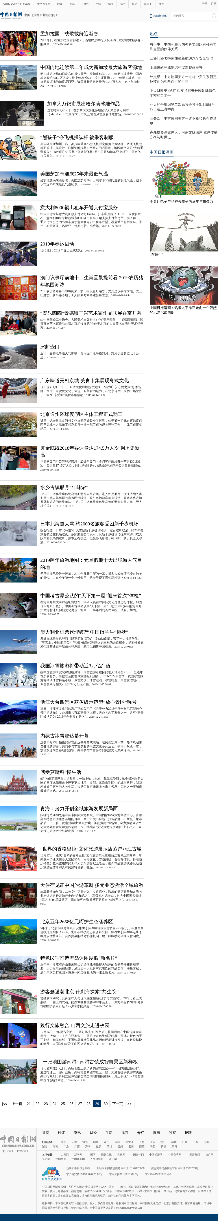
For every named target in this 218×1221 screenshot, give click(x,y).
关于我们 (7, 1151)
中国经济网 (156, 1154)
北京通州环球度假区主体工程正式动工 (81, 414)
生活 (98, 4)
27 (80, 1104)
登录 (204, 3)
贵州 (120, 1146)
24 (54, 1104)
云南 (131, 1146)
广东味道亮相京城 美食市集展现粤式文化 (84, 380)
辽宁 (106, 1142)
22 (37, 1104)
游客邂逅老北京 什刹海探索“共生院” (79, 991)
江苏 (152, 1142)
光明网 (46, 1159)
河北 (85, 1142)
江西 (184, 1142)
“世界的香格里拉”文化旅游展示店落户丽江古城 (91, 849)
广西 (77, 1146)
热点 (154, 34)
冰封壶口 (50, 347)
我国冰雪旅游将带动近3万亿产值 (75, 665)
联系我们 (22, 1151)
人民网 (65, 1154)
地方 (161, 4)
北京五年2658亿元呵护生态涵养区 (76, 921)
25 (63, 1104)
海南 (88, 1146)
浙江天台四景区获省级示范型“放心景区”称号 (88, 702)
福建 (174, 1142)
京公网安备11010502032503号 (84, 1174)
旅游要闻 (49, 15)
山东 (195, 1142)
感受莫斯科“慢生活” (61, 772)
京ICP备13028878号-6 (158, 1174)
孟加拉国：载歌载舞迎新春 (69, 33)
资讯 (72, 4)
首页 (45, 1133)
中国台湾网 (174, 1154)
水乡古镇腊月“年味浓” (64, 487)
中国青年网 (137, 1154)
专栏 (122, 4)
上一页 (17, 1104)
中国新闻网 (78, 1159)
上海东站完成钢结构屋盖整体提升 (176, 67)
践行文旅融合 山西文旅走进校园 (74, 1025)
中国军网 (60, 1159)
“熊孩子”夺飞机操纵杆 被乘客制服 (77, 137)
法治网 (113, 1159)
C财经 (85, 4)
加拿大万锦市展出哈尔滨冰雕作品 (83, 103)
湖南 (55, 1146)
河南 (206, 1142)
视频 (110, 4)
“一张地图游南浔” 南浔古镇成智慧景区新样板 (89, 1062)
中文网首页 (43, 4)
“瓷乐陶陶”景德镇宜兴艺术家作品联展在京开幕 (91, 313)
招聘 (188, 1133)
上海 (141, 1142)
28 (89, 1104)
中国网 (92, 1154)
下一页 (117, 1104)
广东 (66, 1146)
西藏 (141, 1146)
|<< (4, 1104)
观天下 (148, 4)
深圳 (174, 1146)
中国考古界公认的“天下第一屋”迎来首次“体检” (90, 595)
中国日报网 (31, 15)
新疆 (163, 1146)
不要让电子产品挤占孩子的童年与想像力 (181, 201)
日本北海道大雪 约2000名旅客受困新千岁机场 (89, 524)
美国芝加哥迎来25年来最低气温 (74, 174)
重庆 (98, 1146)
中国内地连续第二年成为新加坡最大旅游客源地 (91, 67)
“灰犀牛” (156, 255)
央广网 (209, 1154)
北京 (63, 1142)
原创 (134, 4)
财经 (93, 1133)
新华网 (78, 1154)
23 (46, 1104)
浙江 (163, 1142)
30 (106, 1104)
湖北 (44, 1146)
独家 (172, 1133)
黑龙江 (129, 1142)
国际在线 (106, 1154)
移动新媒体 (160, 15)
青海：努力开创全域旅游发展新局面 (79, 808)
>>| (130, 1104)
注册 (213, 3)
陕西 (152, 1146)
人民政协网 (96, 1159)
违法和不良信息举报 (78, 1168)
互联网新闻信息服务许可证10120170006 (120, 1168)
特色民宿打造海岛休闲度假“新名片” (78, 958)
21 (29, 1104)
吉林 (117, 1142)
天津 (74, 1142)
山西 (95, 1142)
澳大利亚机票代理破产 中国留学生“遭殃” (84, 632)
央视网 (121, 1154)
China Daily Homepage (16, 3)
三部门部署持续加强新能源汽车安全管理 (181, 58)
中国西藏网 (193, 1154)
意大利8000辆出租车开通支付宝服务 (79, 207)
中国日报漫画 (162, 152)
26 (72, 1104)
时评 (60, 4)
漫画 (156, 1133)
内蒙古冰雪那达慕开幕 (64, 736)
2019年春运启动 (57, 244)
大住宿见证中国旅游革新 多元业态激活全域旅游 (91, 885)
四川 (109, 1146)
